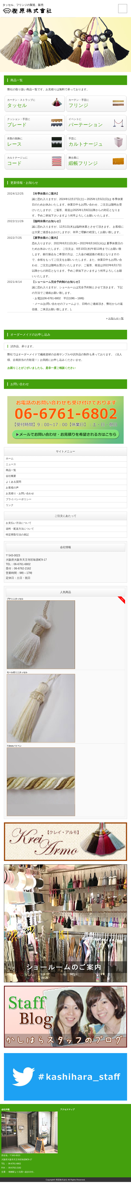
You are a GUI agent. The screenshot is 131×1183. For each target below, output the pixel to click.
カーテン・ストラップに (34, 104)
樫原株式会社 (61, 1181)
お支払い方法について (19, 524)
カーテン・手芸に (96, 104)
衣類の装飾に (34, 144)
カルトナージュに (34, 164)
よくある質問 (14, 484)
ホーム (10, 461)
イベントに (96, 124)
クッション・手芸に (34, 124)
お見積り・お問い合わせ (21, 495)
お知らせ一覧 (115, 321)
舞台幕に (96, 164)
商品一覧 (11, 472)
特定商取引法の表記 (18, 535)
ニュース (11, 467)
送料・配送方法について (21, 530)
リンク (10, 506)
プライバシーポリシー (19, 501)
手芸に (96, 144)
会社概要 (11, 478)
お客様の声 (12, 489)
